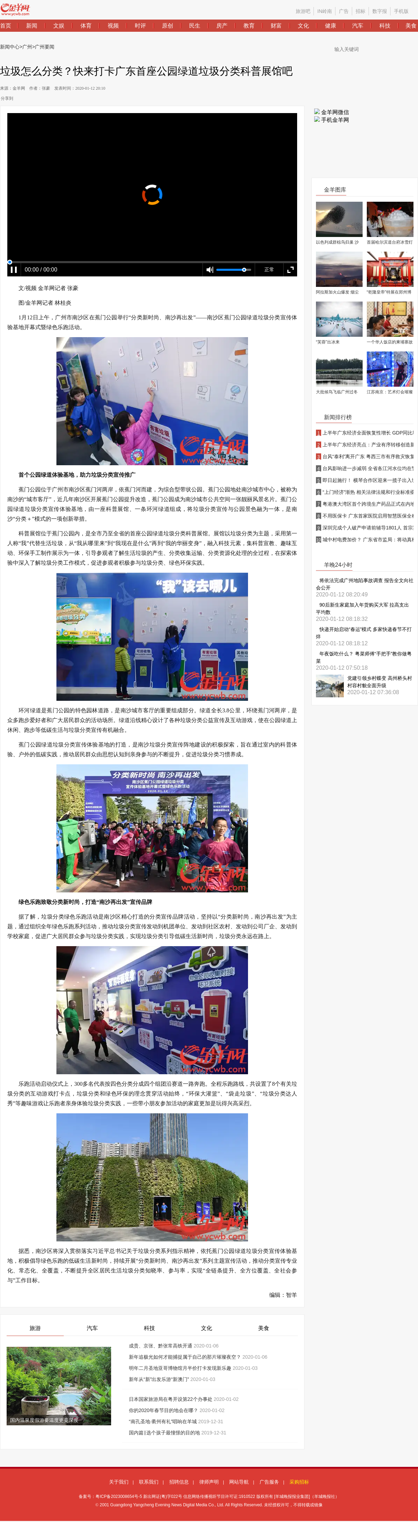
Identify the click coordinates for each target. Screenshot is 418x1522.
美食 (263, 1328)
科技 (149, 1328)
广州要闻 (44, 47)
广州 (27, 47)
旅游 (35, 1328)
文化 (206, 1328)
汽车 (92, 1328)
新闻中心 (10, 47)
